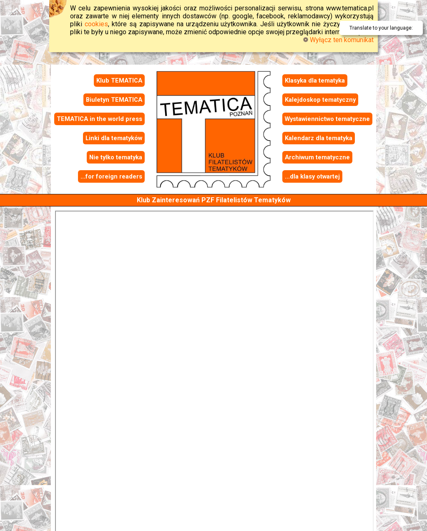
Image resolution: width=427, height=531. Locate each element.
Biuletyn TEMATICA (114, 99)
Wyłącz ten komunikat (338, 40)
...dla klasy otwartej (312, 176)
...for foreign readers (111, 176)
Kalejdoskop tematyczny (320, 99)
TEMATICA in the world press (99, 119)
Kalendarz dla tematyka (318, 138)
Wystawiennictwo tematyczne (327, 119)
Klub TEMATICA (119, 80)
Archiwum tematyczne (317, 157)
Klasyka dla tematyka (315, 80)
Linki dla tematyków (113, 138)
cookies (96, 24)
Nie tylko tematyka (115, 157)
